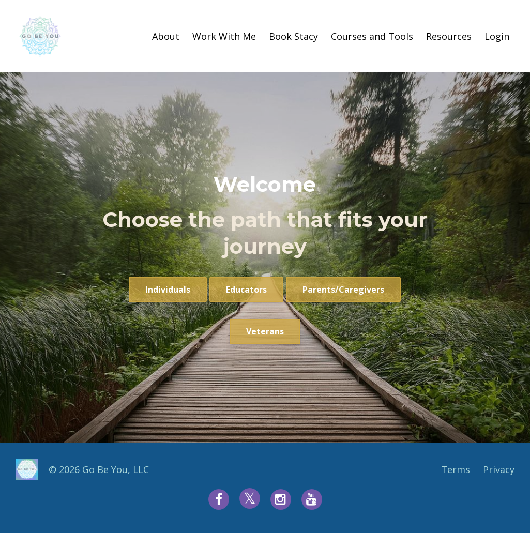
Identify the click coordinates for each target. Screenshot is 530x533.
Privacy (498, 469)
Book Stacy (293, 36)
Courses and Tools (372, 36)
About (165, 36)
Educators (246, 289)
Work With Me (224, 36)
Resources (449, 36)
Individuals (167, 289)
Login (496, 36)
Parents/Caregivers (343, 289)
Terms (455, 469)
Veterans (265, 331)
